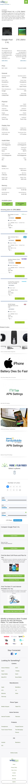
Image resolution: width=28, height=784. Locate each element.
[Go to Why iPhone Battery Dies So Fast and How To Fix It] (14, 365)
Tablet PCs (18, 706)
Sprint (2, 670)
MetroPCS (3, 677)
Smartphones (4, 726)
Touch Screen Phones (6, 729)
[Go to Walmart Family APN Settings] (14, 443)
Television (17, 716)
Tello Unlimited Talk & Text (13, 237)
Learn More (14, 535)
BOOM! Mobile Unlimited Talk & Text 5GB (13, 306)
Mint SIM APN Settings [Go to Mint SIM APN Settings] (5, 403)
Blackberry (17, 742)
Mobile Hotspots (5, 706)
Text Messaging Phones (19, 731)
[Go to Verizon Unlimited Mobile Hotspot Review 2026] (14, 340)
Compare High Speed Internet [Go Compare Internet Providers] (14, 611)
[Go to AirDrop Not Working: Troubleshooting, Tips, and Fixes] (14, 417)
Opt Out (14, 781)
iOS (2, 745)
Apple (2, 687)
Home (14, 764)
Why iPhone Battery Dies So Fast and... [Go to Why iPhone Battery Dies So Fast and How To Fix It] (8, 377)
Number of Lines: (14, 483)
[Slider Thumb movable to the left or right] (7, 501)
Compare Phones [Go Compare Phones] (14, 580)
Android (3, 742)
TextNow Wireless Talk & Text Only (14, 260)
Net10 (16, 674)
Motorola (3, 693)
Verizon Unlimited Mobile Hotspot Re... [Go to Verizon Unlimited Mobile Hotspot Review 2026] (8, 351)
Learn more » (5, 60)
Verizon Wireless (5, 667)
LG (16, 690)
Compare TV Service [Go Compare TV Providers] (14, 607)
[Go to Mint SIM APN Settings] (14, 391)
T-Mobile (17, 670)
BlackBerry (18, 687)
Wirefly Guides (14, 752)
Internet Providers (5, 716)
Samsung (3, 696)
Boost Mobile (18, 677)
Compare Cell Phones (4, 4)
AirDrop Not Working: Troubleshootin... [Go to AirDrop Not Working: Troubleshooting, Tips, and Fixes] (8, 429)
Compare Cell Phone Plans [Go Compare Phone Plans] (14, 576)
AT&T (16, 667)
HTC (2, 690)
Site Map (14, 778)
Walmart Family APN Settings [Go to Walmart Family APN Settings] (6, 454)
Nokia (16, 693)
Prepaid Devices (19, 726)
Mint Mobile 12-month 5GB (13, 215)
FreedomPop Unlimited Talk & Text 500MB (13, 282)
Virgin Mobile (4, 674)
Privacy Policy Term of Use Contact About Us (14, 771)
